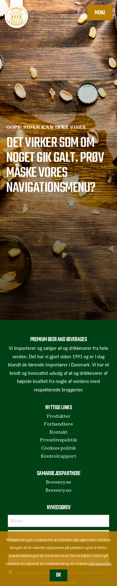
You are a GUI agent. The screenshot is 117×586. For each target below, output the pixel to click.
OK (58, 575)
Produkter (59, 416)
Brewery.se (58, 482)
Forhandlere (58, 424)
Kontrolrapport (58, 456)
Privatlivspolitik (58, 440)
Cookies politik (58, 448)
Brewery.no (58, 490)
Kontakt (59, 432)
